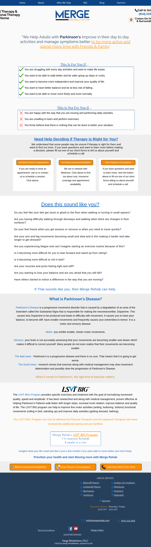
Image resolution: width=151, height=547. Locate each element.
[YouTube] (76, 529)
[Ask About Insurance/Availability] (76, 162)
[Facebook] (70, 529)
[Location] (131, 20)
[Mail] (83, 520)
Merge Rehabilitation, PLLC (75, 540)
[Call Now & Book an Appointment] (33, 162)
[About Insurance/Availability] (30, 467)
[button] (69, 3)
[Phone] (119, 520)
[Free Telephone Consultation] (118, 162)
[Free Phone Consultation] (75, 467)
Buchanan (88, 491)
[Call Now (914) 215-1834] (121, 467)
